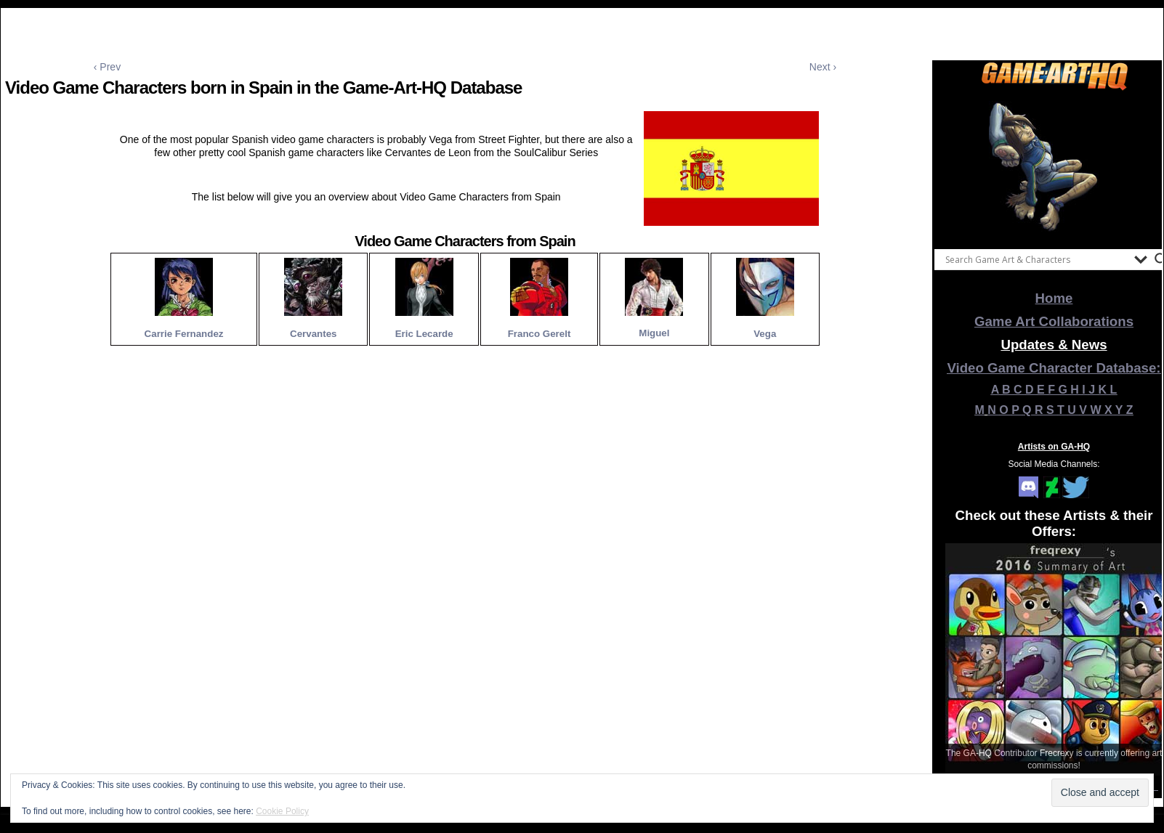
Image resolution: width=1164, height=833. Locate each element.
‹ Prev (107, 67)
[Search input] (1036, 259)
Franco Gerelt (539, 333)
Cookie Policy (282, 811)
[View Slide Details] (1054, 166)
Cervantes (313, 333)
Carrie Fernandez (184, 333)
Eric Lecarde (424, 333)
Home (1054, 298)
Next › (822, 67)
